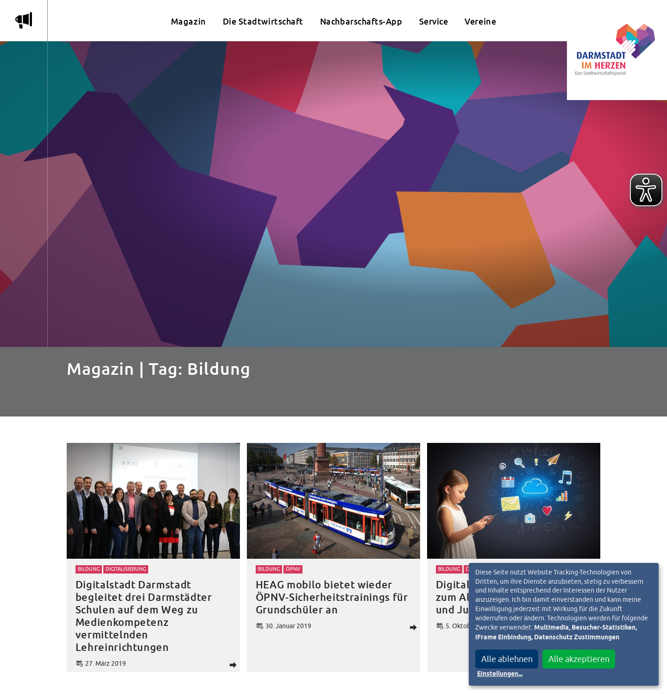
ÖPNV (293, 569)
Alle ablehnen (507, 659)
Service (433, 21)
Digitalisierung (126, 569)
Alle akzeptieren (579, 659)
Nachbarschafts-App (361, 21)
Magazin (188, 21)
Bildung (89, 569)
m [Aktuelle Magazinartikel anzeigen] (23, 20)
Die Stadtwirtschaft (263, 21)
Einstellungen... (499, 674)
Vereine (480, 21)
